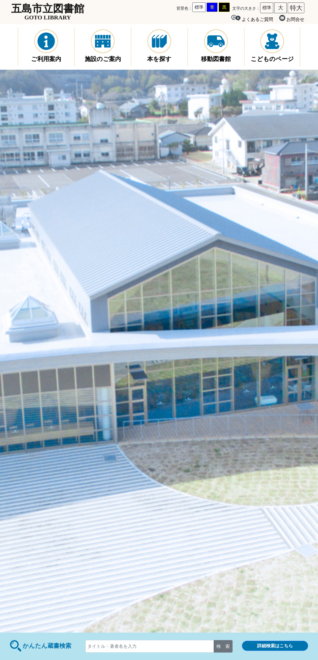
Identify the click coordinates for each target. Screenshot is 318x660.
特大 (296, 7)
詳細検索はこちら (275, 645)
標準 (199, 7)
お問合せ (291, 18)
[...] (149, 646)
